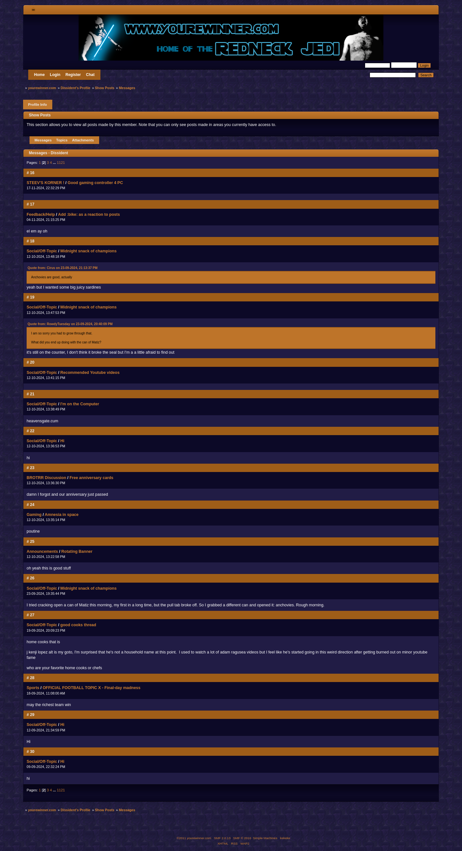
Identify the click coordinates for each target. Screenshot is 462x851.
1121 (61, 162)
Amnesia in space (61, 514)
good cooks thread (78, 625)
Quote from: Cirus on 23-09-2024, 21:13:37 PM (63, 268)
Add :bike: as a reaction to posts (89, 214)
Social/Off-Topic (42, 251)
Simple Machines (265, 838)
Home (39, 74)
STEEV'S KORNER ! (45, 183)
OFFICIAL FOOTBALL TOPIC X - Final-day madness (92, 688)
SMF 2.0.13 (222, 838)
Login (55, 74)
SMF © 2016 (242, 838)
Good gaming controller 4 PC (95, 183)
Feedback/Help (41, 214)
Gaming (34, 514)
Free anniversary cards (92, 478)
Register (73, 74)
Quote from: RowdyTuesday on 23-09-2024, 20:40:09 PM (70, 324)
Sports (33, 688)
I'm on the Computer (79, 404)
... (55, 162)
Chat (90, 74)
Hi (62, 441)
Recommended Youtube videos (90, 372)
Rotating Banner (76, 551)
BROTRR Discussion (46, 478)
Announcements (42, 551)
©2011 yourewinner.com (193, 838)
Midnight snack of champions (88, 251)
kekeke (285, 838)
